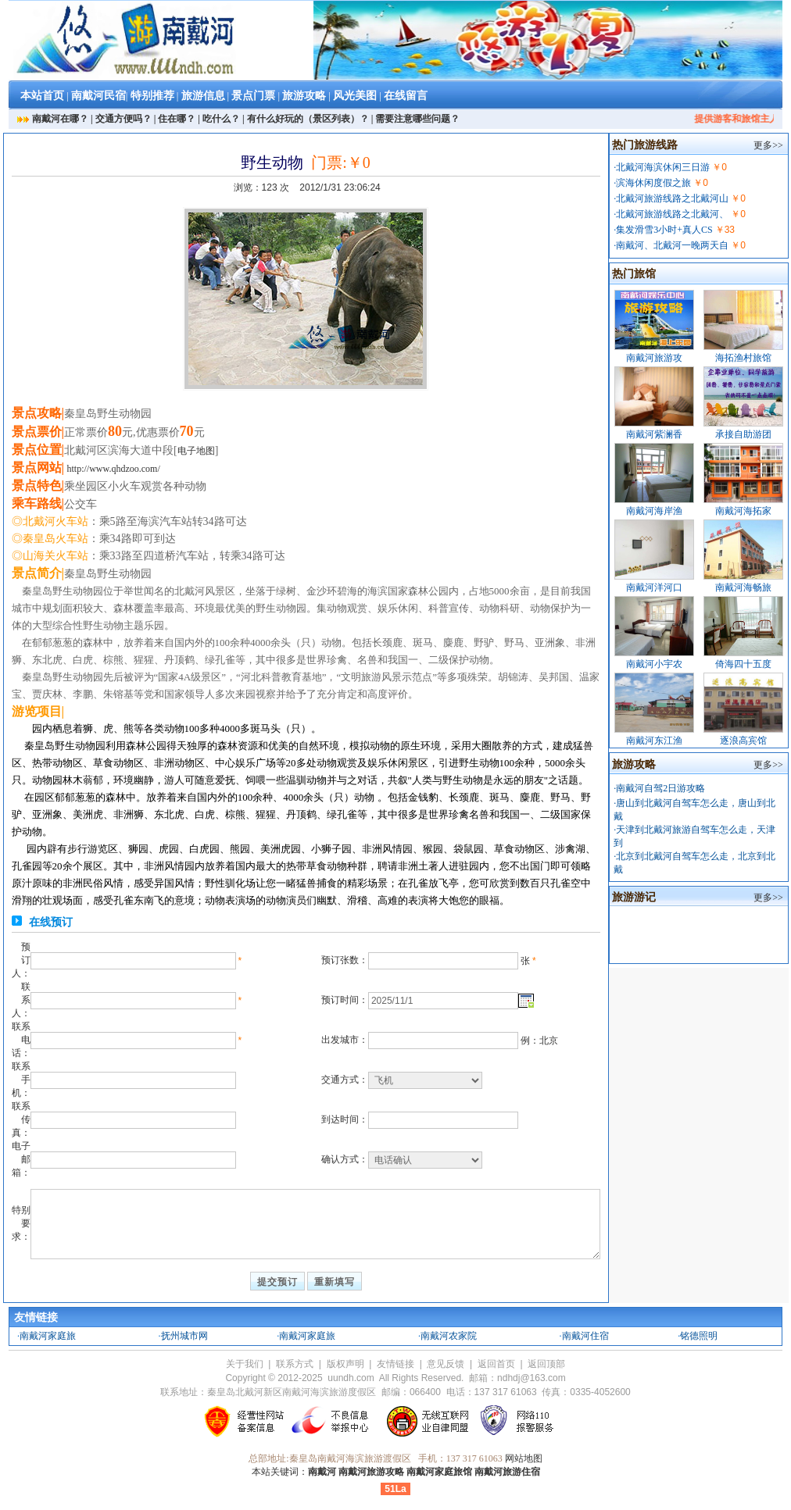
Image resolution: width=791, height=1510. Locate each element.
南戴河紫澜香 (654, 434)
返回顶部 (546, 1363)
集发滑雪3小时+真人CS (664, 229)
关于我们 (244, 1363)
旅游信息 (203, 96)
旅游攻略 (304, 96)
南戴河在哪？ (60, 118)
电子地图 (196, 450)
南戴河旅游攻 (654, 357)
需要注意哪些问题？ (417, 118)
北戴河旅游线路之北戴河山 (672, 198)
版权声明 (345, 1363)
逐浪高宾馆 (743, 740)
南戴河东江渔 (654, 740)
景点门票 (253, 96)
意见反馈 (445, 1363)
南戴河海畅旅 (743, 587)
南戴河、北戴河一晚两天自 (672, 245)
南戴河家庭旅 (48, 1335)
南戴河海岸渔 (654, 510)
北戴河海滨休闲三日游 (663, 167)
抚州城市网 (184, 1335)
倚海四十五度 (743, 664)
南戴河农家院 (449, 1335)
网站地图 (523, 1458)
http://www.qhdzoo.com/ (113, 468)
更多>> (768, 145)
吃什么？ (221, 118)
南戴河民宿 (98, 96)
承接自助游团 (743, 434)
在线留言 (406, 96)
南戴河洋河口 (654, 587)
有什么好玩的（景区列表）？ (308, 118)
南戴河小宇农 (654, 664)
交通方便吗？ (123, 118)
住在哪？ (176, 118)
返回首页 (496, 1363)
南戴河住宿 (585, 1335)
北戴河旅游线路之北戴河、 (672, 214)
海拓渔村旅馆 (743, 357)
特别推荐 (152, 96)
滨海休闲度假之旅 (653, 182)
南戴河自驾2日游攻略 (660, 788)
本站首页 (42, 96)
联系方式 (294, 1363)
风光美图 (355, 96)
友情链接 (395, 1363)
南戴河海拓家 (743, 510)
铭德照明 (699, 1335)
